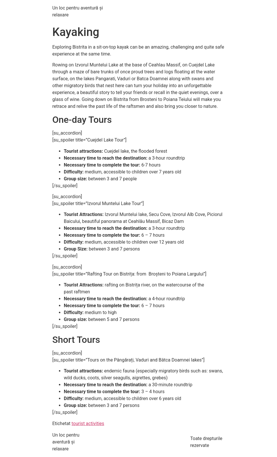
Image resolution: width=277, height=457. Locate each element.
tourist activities (88, 423)
